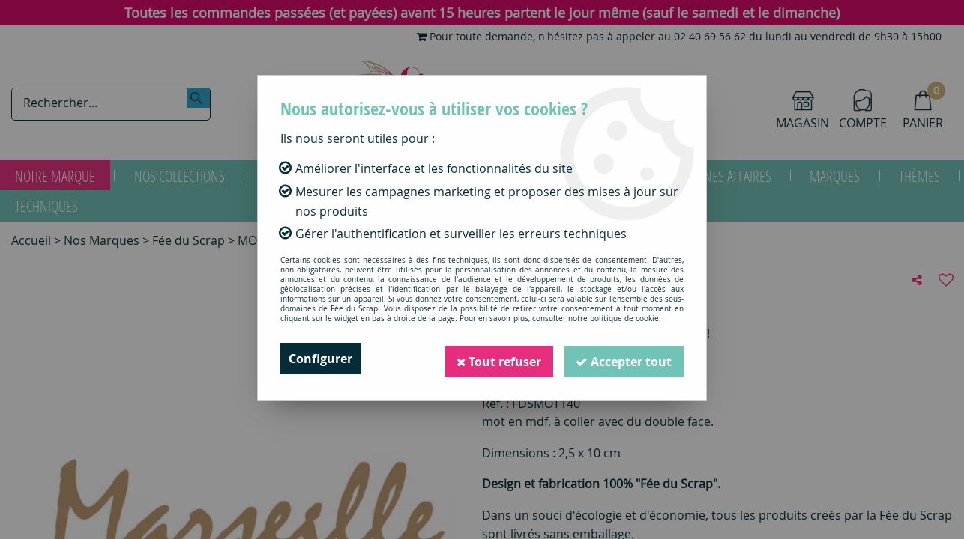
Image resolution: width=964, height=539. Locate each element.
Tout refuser (497, 358)
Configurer (320, 358)
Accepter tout (624, 358)
